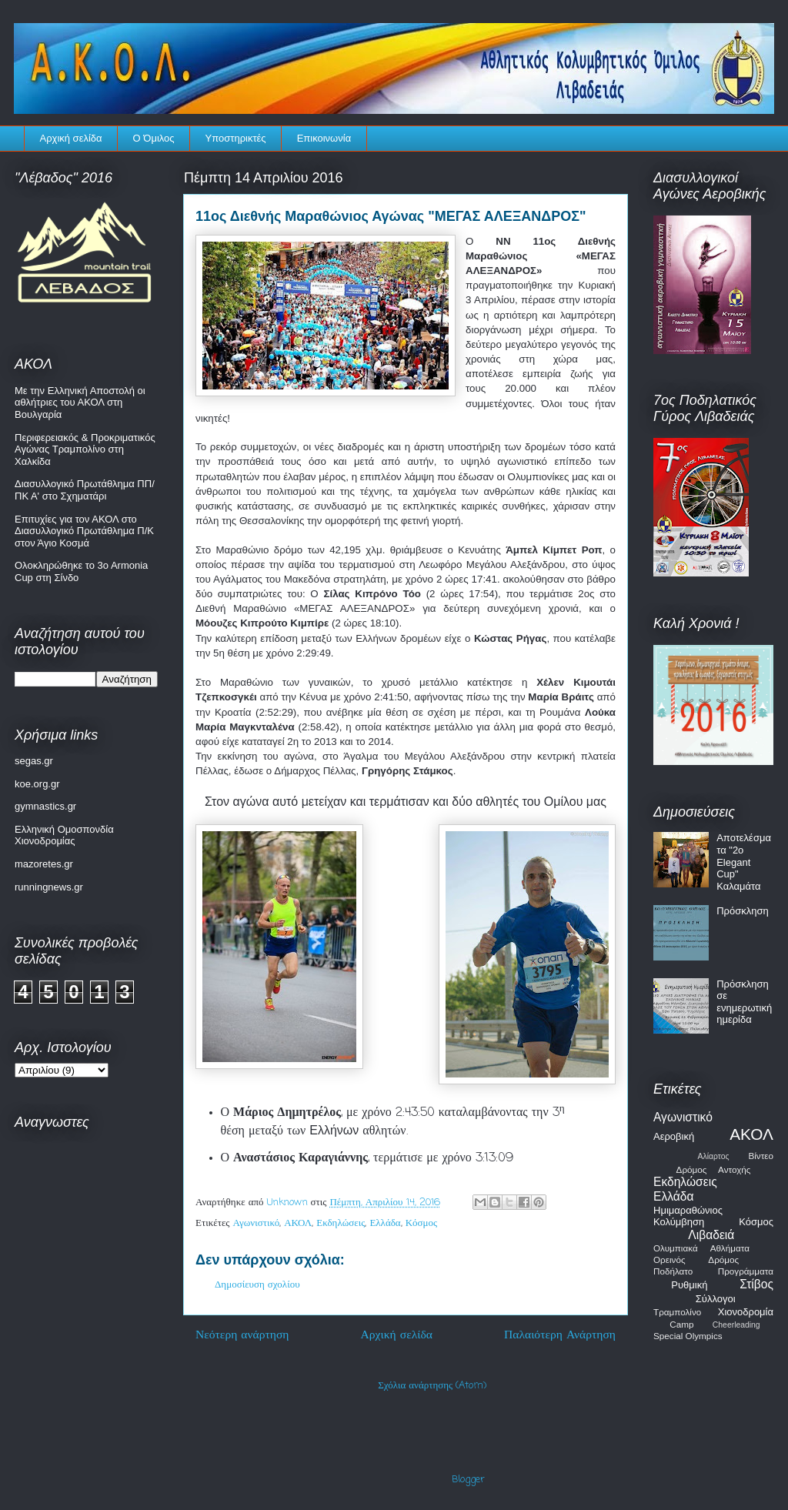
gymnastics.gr (45, 806)
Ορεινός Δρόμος (696, 1259)
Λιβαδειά (711, 1234)
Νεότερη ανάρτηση (242, 1335)
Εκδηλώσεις (340, 1223)
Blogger (468, 1479)
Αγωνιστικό (256, 1223)
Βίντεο (760, 1156)
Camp (681, 1324)
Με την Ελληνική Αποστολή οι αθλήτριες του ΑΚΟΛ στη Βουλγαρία (80, 402)
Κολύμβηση (678, 1222)
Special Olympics (688, 1336)
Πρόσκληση (742, 911)
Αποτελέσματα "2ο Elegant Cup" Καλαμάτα (743, 861)
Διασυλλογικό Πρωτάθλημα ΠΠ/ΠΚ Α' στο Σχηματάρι (85, 490)
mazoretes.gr (44, 864)
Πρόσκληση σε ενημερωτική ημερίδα (744, 1002)
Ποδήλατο (673, 1271)
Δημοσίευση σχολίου (257, 1285)
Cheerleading (736, 1325)
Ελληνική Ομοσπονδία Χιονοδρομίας (64, 835)
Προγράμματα (745, 1271)
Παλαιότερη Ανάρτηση (560, 1335)
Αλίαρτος (714, 1156)
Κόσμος (422, 1223)
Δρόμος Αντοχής (713, 1169)
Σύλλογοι (716, 1299)
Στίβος (756, 1284)
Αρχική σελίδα (71, 138)
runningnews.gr (49, 887)
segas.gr (34, 761)
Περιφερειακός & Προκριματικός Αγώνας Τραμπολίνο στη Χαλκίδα (85, 449)
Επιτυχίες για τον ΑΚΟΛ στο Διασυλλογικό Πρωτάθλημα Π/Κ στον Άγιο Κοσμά (84, 531)
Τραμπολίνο (677, 1312)
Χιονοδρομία (745, 1312)
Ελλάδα (384, 1223)
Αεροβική (673, 1136)
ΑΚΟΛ (298, 1223)
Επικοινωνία (324, 138)
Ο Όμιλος (154, 138)
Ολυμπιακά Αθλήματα (701, 1248)
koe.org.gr (37, 784)
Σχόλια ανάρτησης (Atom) (432, 1385)
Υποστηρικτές (235, 138)
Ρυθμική (689, 1285)
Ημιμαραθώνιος (688, 1210)
